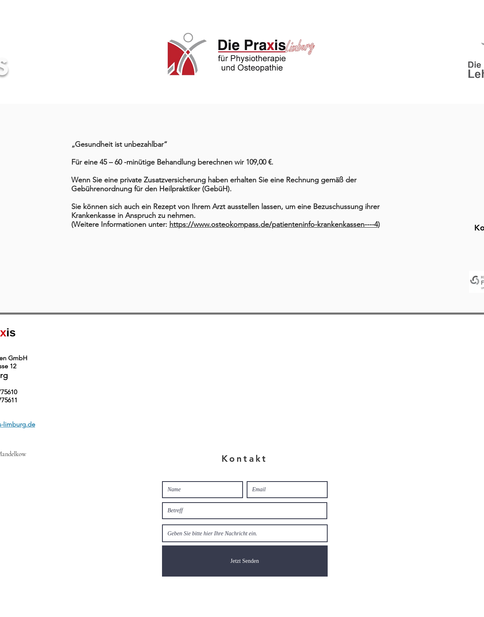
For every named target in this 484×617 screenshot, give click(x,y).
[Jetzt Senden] (245, 561)
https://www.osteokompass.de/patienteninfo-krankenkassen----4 (273, 224)
